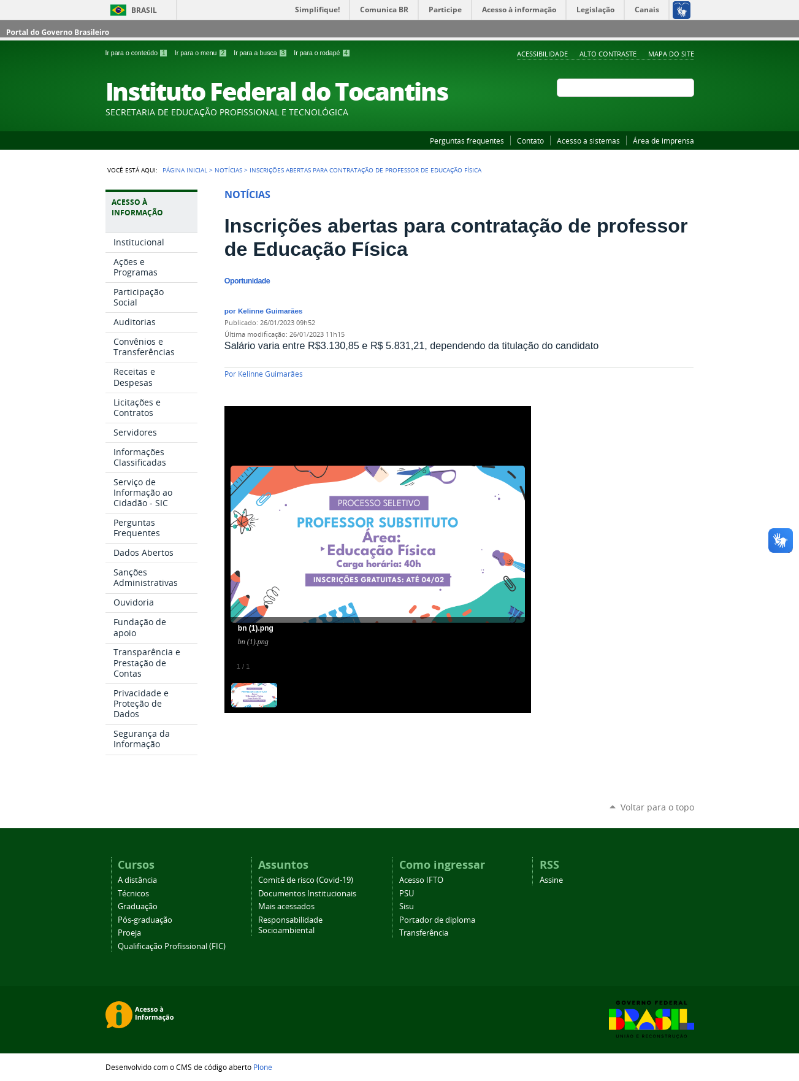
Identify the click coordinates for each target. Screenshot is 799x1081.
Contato (530, 140)
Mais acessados (286, 906)
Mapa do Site (671, 53)
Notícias (228, 170)
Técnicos (133, 893)
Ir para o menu (202, 52)
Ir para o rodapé (322, 52)
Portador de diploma (437, 920)
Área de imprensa (663, 140)
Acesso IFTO (421, 880)
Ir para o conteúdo (137, 52)
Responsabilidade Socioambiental (290, 925)
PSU (406, 893)
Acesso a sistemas (588, 140)
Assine (551, 880)
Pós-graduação (145, 920)
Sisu (406, 906)
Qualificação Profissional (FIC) (172, 946)
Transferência (423, 933)
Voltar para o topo (657, 807)
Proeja (129, 933)
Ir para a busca (261, 52)
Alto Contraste (608, 53)
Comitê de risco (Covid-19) (305, 880)
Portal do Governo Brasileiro (57, 32)
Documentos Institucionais (307, 893)
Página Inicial (184, 170)
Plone (262, 1067)
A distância (137, 880)
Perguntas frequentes (467, 140)
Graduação (138, 906)
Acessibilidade (542, 53)
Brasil (144, 10)
